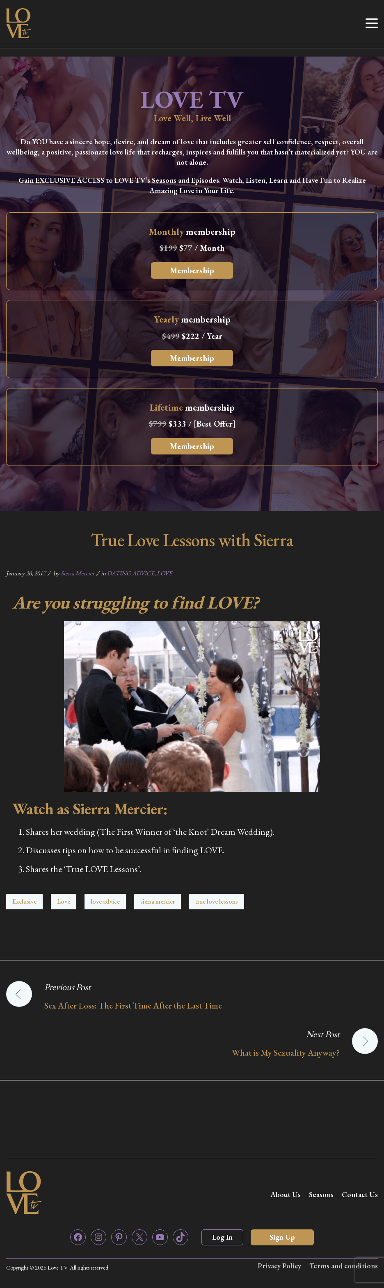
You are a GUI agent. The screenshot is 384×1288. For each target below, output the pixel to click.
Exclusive (24, 901)
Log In (222, 1237)
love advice (105, 901)
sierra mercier (157, 901)
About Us (285, 1194)
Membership (192, 270)
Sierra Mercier (77, 573)
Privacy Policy (279, 1265)
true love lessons (216, 901)
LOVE (164, 573)
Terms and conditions (343, 1265)
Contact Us (360, 1194)
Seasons (321, 1194)
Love (63, 901)
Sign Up (282, 1237)
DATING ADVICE (130, 573)
